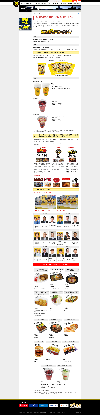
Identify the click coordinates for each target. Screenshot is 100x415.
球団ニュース (23, 13)
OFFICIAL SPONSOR (24, 402)
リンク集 (65, 412)
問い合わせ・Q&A (60, 412)
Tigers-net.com (40, 1)
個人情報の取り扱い (43, 412)
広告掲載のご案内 (52, 412)
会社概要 (20, 412)
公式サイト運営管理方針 (34, 412)
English (45, 1)
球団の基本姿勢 (26, 412)
